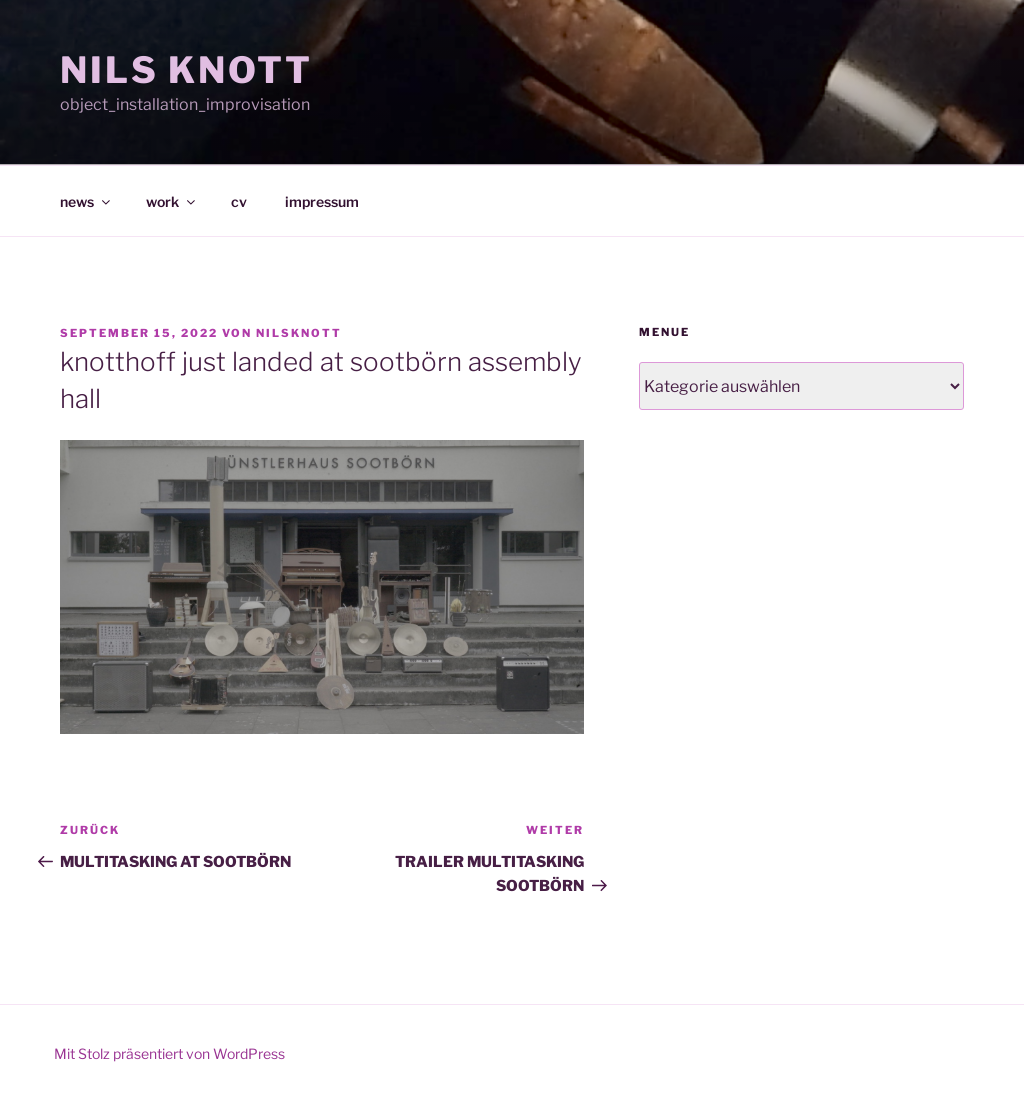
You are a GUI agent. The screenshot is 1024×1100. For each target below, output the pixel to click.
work (172, 201)
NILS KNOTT (186, 70)
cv (239, 201)
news (86, 201)
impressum (322, 201)
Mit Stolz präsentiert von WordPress (169, 1053)
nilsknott (299, 333)
